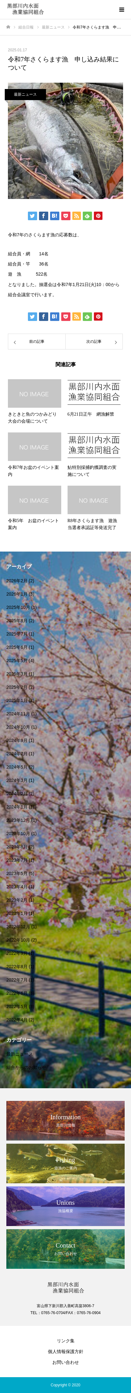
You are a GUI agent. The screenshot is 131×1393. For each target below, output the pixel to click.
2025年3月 (17, 673)
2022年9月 (17, 953)
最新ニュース (25, 94)
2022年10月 (18, 940)
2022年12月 (18, 926)
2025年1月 (17, 700)
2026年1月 (17, 594)
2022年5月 (17, 1006)
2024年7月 (17, 753)
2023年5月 (17, 873)
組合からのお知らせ (26, 1067)
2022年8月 (17, 966)
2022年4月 (17, 1019)
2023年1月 (17, 913)
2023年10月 (18, 833)
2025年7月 (17, 633)
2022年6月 (17, 993)
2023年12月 (18, 820)
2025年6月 (17, 647)
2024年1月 (17, 806)
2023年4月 (17, 886)
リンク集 (66, 1340)
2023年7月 (17, 860)
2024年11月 (18, 713)
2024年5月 (17, 767)
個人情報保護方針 (65, 1351)
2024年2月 (17, 793)
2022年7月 (17, 979)
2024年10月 (18, 727)
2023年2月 (17, 900)
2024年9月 (17, 740)
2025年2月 (17, 687)
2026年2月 (17, 580)
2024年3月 (17, 780)
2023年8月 (17, 846)
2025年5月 (17, 660)
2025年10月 (18, 607)
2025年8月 (17, 620)
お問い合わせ (65, 1362)
